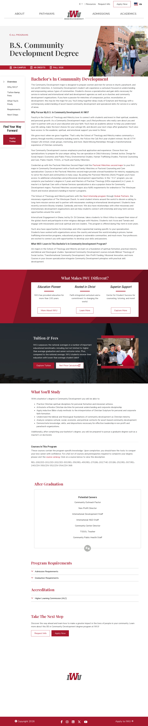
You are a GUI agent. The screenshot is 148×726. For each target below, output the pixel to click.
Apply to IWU (124, 721)
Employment (21, 709)
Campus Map (126, 703)
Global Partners (121, 196)
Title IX (19, 697)
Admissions (101, 14)
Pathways (47, 14)
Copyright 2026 (25, 721)
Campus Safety (125, 709)
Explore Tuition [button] (44, 365)
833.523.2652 (80, 709)
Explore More (120, 310)
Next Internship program (94, 196)
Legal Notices (22, 691)
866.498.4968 (77, 703)
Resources (90, 4)
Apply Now (122, 4)
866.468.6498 (80, 697)
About (20, 14)
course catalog (53, 457)
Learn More (85, 310)
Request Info (104, 4)
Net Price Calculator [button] (69, 365)
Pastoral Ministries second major (108, 165)
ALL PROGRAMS (19, 35)
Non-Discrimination (25, 703)
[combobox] (138, 4)
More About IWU (49, 310)
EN (138, 4)
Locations (128, 697)
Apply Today (12, 140)
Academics (128, 14)
